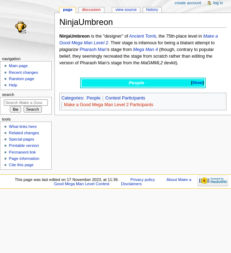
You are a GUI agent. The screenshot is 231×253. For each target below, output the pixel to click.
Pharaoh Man (92, 49)
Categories (72, 98)
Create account (188, 3)
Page (67, 9)
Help (13, 85)
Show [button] (197, 82)
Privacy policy (142, 179)
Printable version (24, 145)
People (93, 98)
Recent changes (23, 72)
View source (125, 9)
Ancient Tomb (142, 36)
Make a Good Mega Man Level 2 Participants (108, 104)
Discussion (91, 9)
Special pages (21, 139)
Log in (218, 3)
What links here (23, 126)
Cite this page (21, 165)
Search (8, 94)
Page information (24, 158)
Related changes (24, 133)
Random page (21, 79)
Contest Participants (125, 98)
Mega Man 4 (145, 49)
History (152, 9)
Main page (18, 66)
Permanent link (22, 152)
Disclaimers (131, 184)
